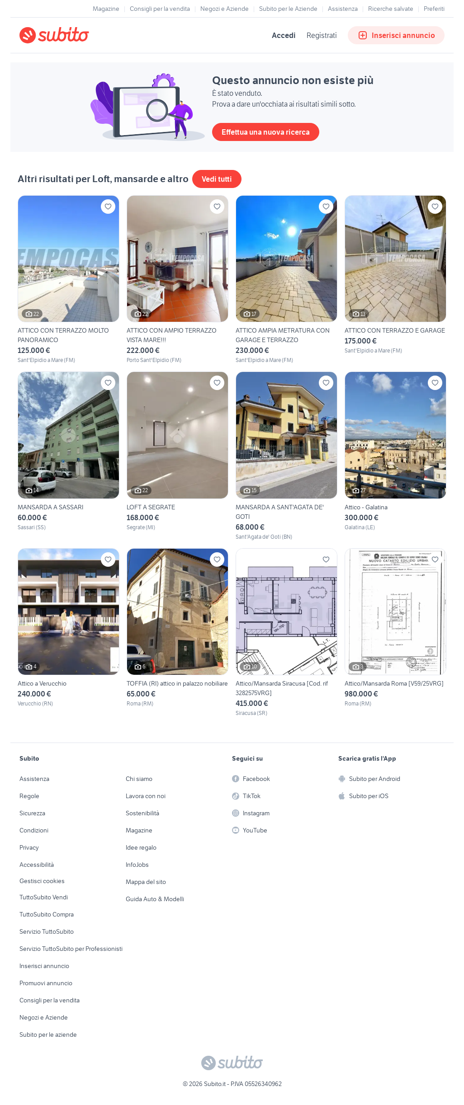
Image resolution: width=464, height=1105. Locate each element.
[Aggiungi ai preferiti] (108, 206)
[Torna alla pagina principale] (71, 35)
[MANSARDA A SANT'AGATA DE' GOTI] (286, 456)
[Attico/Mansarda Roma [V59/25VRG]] (395, 632)
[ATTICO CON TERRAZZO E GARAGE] (395, 279)
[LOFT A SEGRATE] (177, 456)
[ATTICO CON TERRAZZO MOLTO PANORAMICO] (68, 279)
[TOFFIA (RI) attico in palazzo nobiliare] (177, 632)
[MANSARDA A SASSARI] (68, 456)
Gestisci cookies (42, 881)
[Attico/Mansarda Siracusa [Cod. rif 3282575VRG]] (286, 632)
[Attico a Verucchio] (68, 632)
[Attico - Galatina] (395, 456)
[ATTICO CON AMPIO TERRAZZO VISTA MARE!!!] (177, 279)
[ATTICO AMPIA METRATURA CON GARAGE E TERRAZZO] (286, 279)
